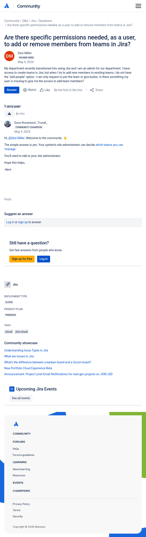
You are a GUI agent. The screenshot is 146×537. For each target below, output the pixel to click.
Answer (12, 90)
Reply (7, 199)
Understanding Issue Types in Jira (26, 350)
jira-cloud (21, 331)
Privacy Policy (21, 504)
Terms (16, 510)
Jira (33, 21)
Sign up (23, 222)
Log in (10, 222)
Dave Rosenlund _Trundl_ (30, 122)
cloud (8, 331)
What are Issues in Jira (19, 356)
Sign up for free (22, 259)
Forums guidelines (23, 455)
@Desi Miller (16, 138)
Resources (19, 475)
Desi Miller (25, 53)
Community (28, 6)
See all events (21, 398)
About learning (21, 469)
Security (18, 516)
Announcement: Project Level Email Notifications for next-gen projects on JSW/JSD (58, 374)
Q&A (25, 21)
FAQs (16, 448)
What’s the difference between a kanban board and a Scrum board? (47, 362)
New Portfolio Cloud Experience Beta (28, 368)
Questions (45, 21)
